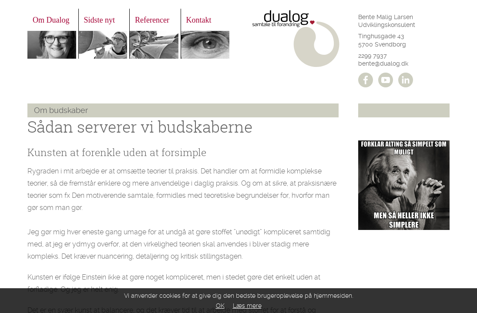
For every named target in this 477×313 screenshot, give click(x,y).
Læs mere (247, 305)
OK (220, 305)
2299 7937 (372, 55)
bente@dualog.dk (383, 63)
